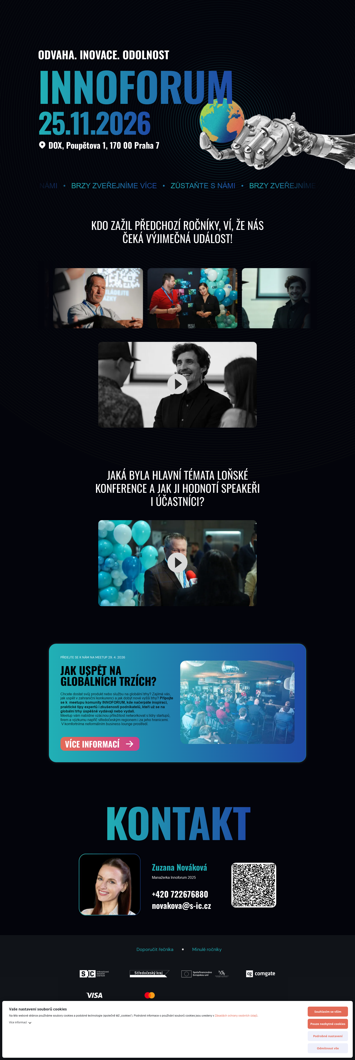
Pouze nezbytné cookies (327, 1024)
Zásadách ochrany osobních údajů (236, 1015)
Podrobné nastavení (328, 1036)
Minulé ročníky (207, 949)
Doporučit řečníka (155, 949)
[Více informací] (99, 744)
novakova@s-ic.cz (181, 905)
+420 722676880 (180, 894)
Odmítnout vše (328, 1048)
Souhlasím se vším (327, 1012)
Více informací (18, 1022)
